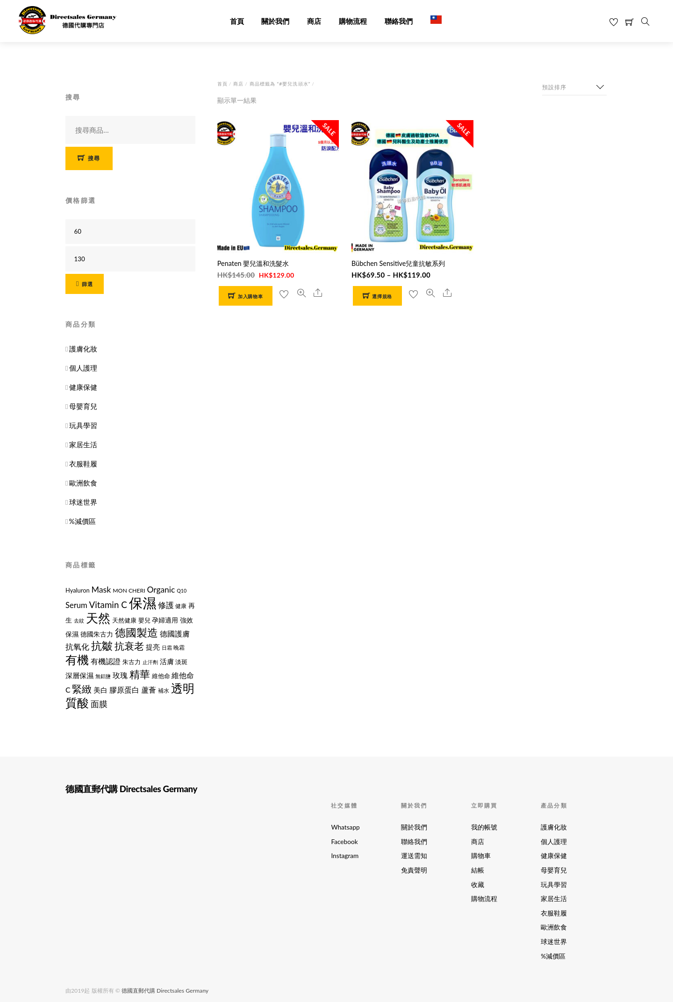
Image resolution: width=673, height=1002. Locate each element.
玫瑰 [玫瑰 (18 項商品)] (120, 675)
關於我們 (275, 21)
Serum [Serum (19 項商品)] (76, 605)
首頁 (237, 21)
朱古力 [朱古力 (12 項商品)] (131, 662)
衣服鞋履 (83, 463)
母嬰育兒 (83, 406)
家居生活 (83, 444)
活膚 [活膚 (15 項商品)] (167, 662)
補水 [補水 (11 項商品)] (163, 690)
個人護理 (83, 368)
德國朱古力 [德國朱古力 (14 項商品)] (96, 634)
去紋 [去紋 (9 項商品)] (79, 620)
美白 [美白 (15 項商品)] (100, 690)
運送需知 (414, 855)
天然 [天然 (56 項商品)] (98, 618)
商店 (314, 21)
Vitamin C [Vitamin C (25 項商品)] (108, 604)
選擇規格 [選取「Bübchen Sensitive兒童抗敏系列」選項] (382, 296)
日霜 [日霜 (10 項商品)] (167, 647)
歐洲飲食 (83, 483)
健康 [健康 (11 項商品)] (180, 605)
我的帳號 (484, 827)
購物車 (481, 855)
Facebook (344, 841)
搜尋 (94, 158)
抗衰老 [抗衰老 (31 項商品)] (129, 645)
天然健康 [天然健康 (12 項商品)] (124, 620)
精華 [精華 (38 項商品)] (139, 674)
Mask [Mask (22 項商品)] (101, 589)
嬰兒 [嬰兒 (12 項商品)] (144, 620)
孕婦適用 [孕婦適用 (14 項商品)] (165, 620)
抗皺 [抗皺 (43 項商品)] (102, 645)
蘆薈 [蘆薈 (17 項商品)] (148, 689)
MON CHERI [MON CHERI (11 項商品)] (129, 590)
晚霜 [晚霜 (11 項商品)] (179, 647)
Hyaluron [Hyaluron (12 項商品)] (77, 590)
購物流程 (353, 21)
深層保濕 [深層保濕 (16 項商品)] (79, 675)
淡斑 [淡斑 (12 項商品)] (181, 662)
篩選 (87, 284)
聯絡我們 (399, 21)
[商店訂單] (574, 87)
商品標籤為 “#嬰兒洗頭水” (280, 83)
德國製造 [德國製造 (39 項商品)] (136, 632)
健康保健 (83, 387)
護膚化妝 (83, 348)
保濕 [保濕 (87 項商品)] (142, 602)
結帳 (477, 870)
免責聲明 (414, 870)
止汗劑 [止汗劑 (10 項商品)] (150, 662)
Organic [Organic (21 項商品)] (161, 589)
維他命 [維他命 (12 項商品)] (161, 676)
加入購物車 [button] (250, 296)
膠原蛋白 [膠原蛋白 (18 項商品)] (124, 689)
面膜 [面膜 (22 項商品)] (99, 704)
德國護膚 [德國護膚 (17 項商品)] (175, 633)
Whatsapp (345, 827)
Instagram (344, 855)
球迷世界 (83, 502)
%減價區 (82, 521)
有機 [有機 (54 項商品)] (77, 659)
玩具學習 (83, 425)
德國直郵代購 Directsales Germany (165, 990)
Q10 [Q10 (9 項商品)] (181, 590)
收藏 (477, 884)
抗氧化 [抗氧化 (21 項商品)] (77, 646)
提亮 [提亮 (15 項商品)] (153, 647)
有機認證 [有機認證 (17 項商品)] (106, 661)
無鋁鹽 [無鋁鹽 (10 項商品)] (103, 676)
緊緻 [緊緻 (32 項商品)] (82, 688)
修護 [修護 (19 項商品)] (166, 605)
